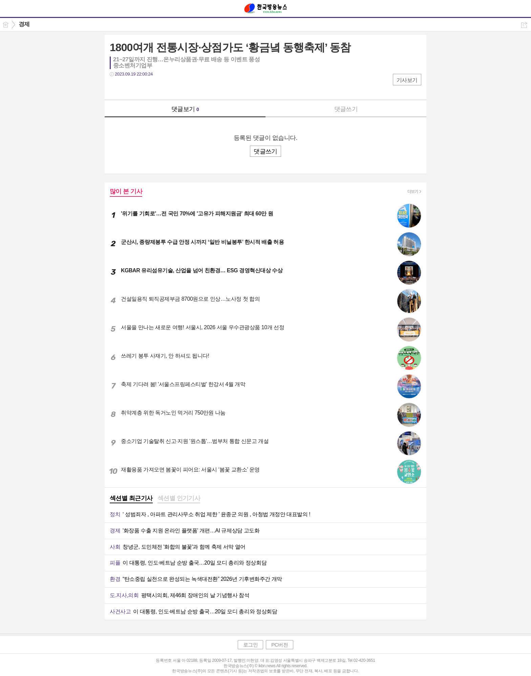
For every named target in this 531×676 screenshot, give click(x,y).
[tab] (131, 498)
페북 (116, 88)
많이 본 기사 (126, 191)
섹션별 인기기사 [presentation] (178, 498)
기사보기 (407, 80)
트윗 (129, 88)
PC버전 (279, 645)
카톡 (143, 88)
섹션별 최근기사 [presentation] (131, 498)
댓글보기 (185, 109)
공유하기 (524, 25)
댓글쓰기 (346, 109)
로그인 (250, 645)
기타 (156, 88)
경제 (24, 24)
